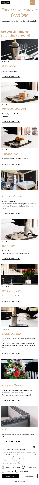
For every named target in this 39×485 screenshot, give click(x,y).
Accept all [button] (10, 476)
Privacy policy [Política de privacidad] (16, 463)
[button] (20, 481)
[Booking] (32, 2)
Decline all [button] (28, 476)
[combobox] (34, 447)
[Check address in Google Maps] (27, 2)
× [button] (37, 446)
